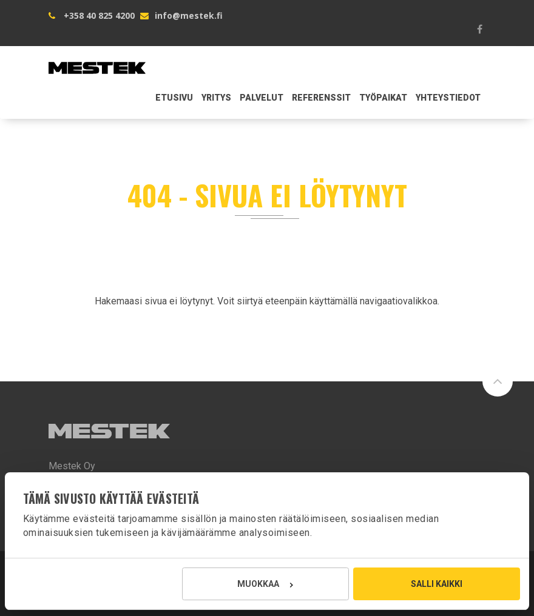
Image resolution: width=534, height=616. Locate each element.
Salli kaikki (436, 584)
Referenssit (321, 97)
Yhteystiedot (448, 97)
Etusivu (174, 97)
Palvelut (261, 97)
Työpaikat (383, 97)
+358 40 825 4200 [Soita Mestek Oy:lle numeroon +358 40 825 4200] (99, 15)
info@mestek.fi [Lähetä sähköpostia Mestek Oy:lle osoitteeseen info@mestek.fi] (189, 15)
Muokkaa (264, 584)
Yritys (216, 97)
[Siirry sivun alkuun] (497, 381)
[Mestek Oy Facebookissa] (479, 29)
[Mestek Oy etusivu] (97, 61)
